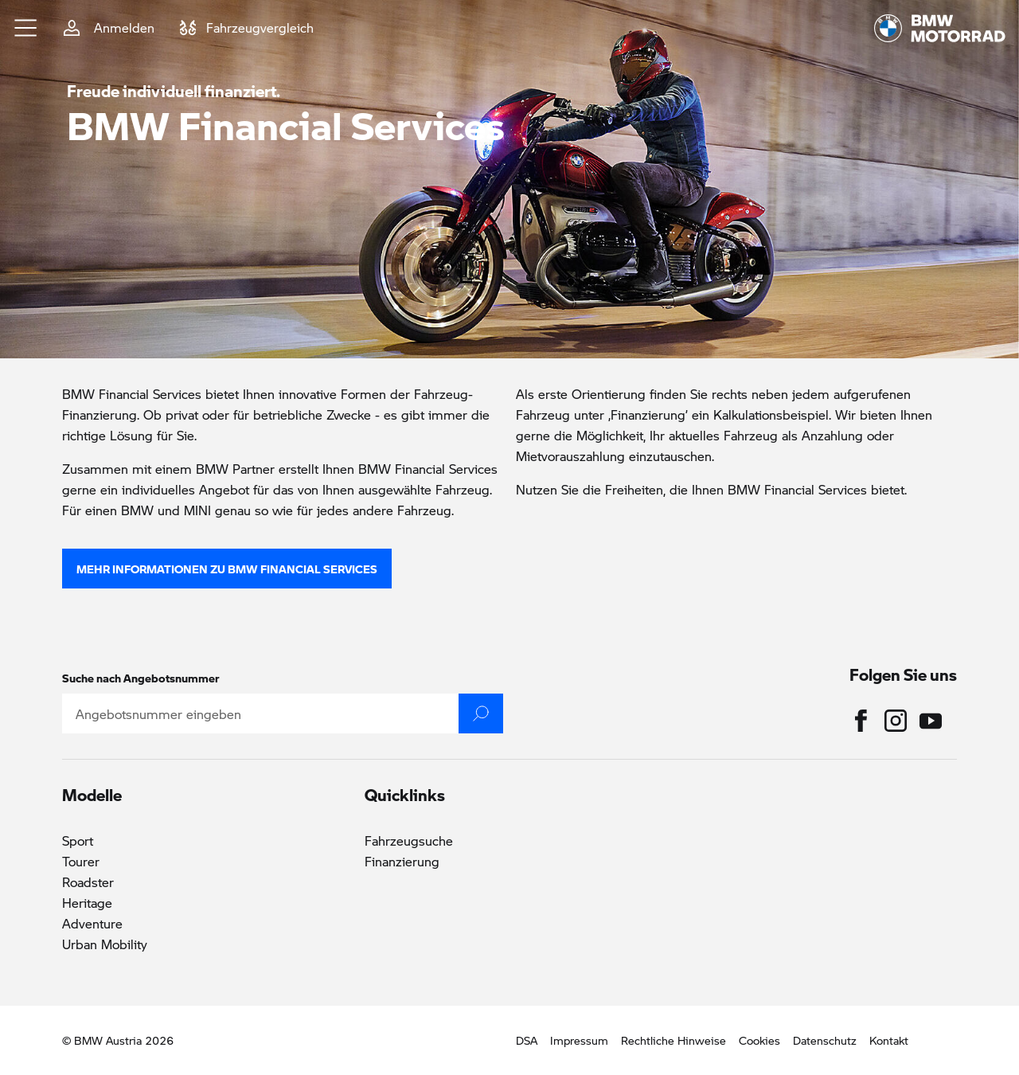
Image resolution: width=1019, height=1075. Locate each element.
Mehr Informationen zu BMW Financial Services (226, 568)
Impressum (579, 1040)
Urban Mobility (104, 944)
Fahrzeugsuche (409, 840)
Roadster (88, 882)
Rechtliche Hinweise (673, 1040)
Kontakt (888, 1040)
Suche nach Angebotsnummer (141, 677)
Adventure (92, 923)
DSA (526, 1040)
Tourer (81, 861)
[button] (26, 28)
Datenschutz (825, 1040)
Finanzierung (402, 861)
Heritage (87, 902)
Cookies (759, 1040)
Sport (77, 840)
